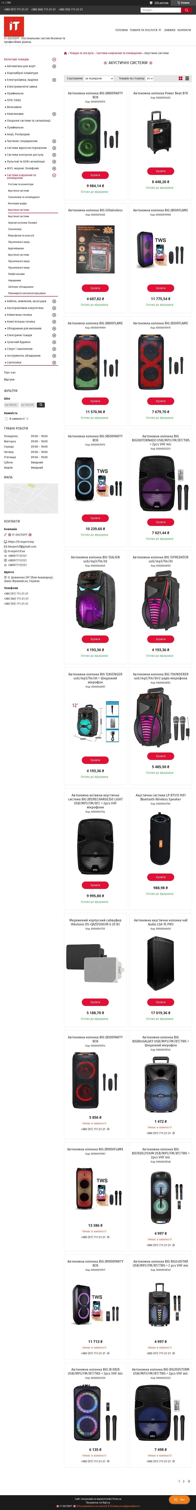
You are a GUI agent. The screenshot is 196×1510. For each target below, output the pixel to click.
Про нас (10, 372)
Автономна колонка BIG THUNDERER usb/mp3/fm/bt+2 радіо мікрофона (160, 676)
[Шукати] (186, 10)
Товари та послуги (143, 30)
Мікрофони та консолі (21, 235)
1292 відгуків (161, 2)
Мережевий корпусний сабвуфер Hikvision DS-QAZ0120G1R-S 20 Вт (95, 922)
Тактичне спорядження (22, 141)
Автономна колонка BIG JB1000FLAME (95, 1149)
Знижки (169, 30)
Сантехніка (14, 362)
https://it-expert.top (21, 542)
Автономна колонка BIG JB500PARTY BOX (95, 438)
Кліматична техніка (19, 315)
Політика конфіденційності (125, 1506)
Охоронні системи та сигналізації (28, 120)
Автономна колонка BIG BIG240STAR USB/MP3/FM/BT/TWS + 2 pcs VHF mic (160, 1263)
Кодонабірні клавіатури (22, 73)
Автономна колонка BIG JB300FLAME (160, 323)
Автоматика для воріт (21, 66)
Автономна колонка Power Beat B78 (160, 93)
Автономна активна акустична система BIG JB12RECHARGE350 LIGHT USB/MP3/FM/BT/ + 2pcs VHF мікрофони (95, 801)
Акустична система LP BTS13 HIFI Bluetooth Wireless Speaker (161, 797)
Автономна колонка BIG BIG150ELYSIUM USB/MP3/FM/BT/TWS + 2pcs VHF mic (161, 1153)
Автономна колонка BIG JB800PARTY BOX (95, 95)
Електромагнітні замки (22, 86)
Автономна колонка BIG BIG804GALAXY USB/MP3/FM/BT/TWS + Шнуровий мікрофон (160, 1041)
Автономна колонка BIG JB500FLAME (160, 210)
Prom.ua (117, 1499)
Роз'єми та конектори (20, 184)
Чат (179, 1499)
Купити (95, 175)
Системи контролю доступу (25, 154)
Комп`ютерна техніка (21, 321)
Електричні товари (19, 335)
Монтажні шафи (17, 203)
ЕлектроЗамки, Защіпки (22, 80)
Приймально (15, 93)
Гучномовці (14, 229)
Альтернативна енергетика (25, 308)
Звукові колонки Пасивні (22, 222)
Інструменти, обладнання (23, 355)
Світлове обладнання (20, 286)
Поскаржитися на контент (92, 1506)
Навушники (14, 280)
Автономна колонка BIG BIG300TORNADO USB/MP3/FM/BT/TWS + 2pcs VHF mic (161, 440)
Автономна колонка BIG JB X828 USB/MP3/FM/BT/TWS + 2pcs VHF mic (95, 1371)
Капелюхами (15, 114)
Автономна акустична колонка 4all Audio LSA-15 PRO (160, 922)
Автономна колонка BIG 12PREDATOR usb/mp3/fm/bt (160, 559)
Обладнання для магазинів (24, 328)
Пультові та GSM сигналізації (26, 161)
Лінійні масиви (16, 273)
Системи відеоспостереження (27, 148)
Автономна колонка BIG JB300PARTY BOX (95, 1039)
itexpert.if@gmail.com (22, 546)
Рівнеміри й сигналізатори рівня (27, 293)
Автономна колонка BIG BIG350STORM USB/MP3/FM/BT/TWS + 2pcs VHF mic (160, 1371)
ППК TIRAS (14, 100)
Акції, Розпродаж (18, 134)
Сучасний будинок (19, 342)
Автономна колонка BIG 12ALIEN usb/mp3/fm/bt (95, 559)
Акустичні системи (18, 190)
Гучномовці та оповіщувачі (24, 197)
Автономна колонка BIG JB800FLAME (95, 323)
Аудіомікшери (16, 248)
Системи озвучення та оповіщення (119, 53)
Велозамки (14, 107)
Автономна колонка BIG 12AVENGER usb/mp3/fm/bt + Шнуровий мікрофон (95, 678)
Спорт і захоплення (19, 349)
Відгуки (9, 379)
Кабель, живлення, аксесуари (26, 301)
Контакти (184, 30)
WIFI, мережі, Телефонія (23, 168)
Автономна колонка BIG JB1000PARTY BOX (95, 1263)
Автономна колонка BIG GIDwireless (95, 210)
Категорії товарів (16, 59)
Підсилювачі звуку (19, 241)
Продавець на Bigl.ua (98, 1502)
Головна (121, 30)
